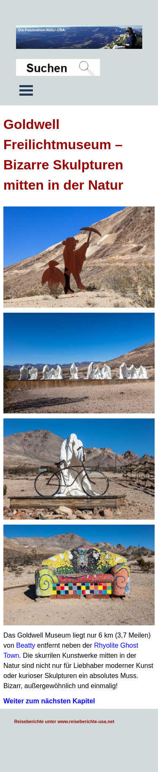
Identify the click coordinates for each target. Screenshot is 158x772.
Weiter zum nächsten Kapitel (49, 701)
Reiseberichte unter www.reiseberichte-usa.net (64, 721)
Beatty (25, 645)
